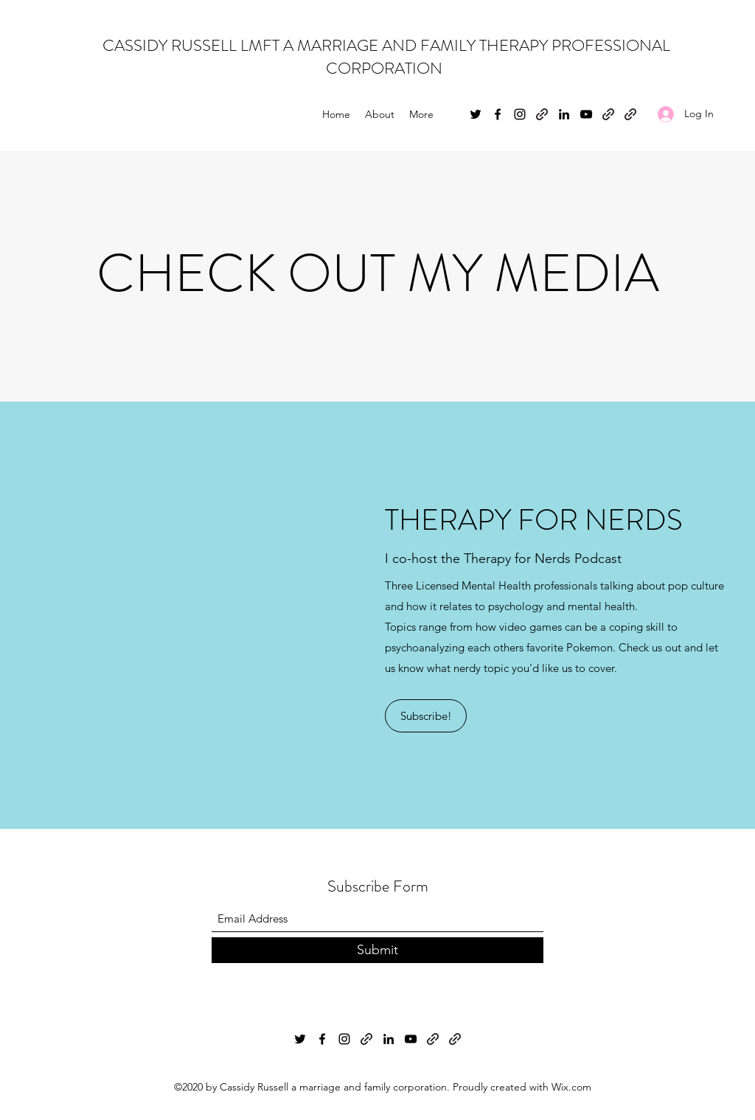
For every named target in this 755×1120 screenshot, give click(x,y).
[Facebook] (497, 114)
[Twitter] (475, 114)
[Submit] (377, 950)
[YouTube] (586, 114)
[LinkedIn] (564, 114)
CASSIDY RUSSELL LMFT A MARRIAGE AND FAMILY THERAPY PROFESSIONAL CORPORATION (384, 57)
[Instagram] (519, 114)
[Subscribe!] (426, 715)
